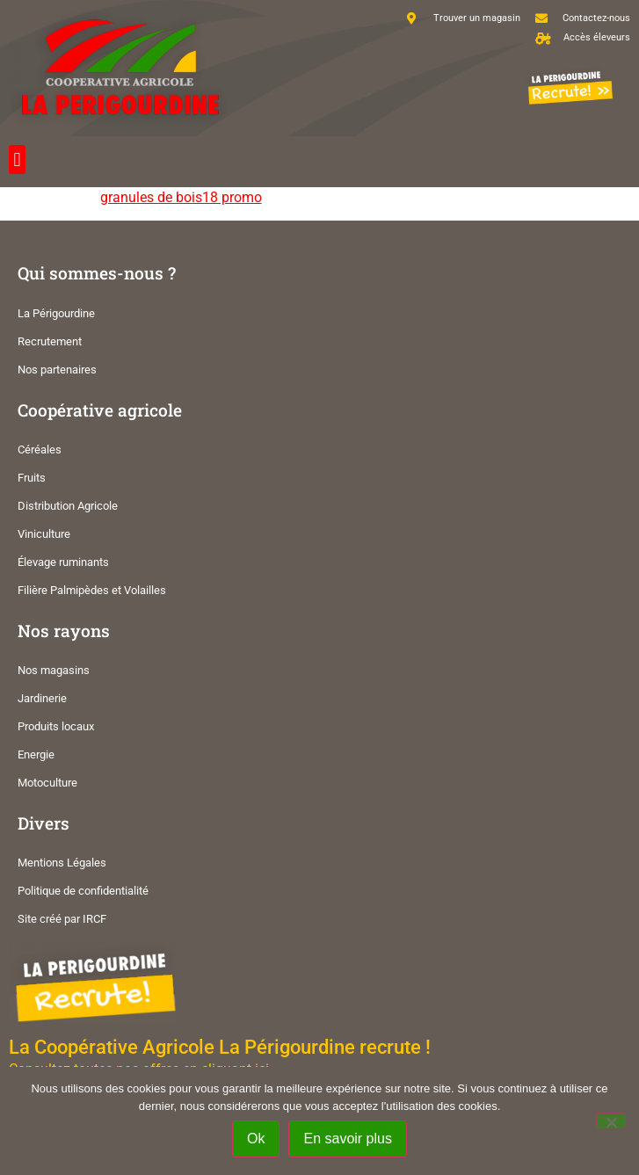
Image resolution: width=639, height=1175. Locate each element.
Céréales (40, 449)
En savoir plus (347, 1138)
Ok (256, 1138)
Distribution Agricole (68, 505)
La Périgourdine (56, 313)
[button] (17, 159)
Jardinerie (42, 698)
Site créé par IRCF (62, 918)
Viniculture (44, 533)
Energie (36, 754)
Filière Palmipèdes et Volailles (92, 590)
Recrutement (50, 341)
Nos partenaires (57, 369)
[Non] (611, 1120)
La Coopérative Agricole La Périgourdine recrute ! (220, 1046)
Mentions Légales (62, 862)
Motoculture (47, 782)
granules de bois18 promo (181, 197)
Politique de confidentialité (83, 890)
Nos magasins (54, 670)
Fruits (32, 477)
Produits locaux (56, 726)
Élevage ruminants (63, 562)
